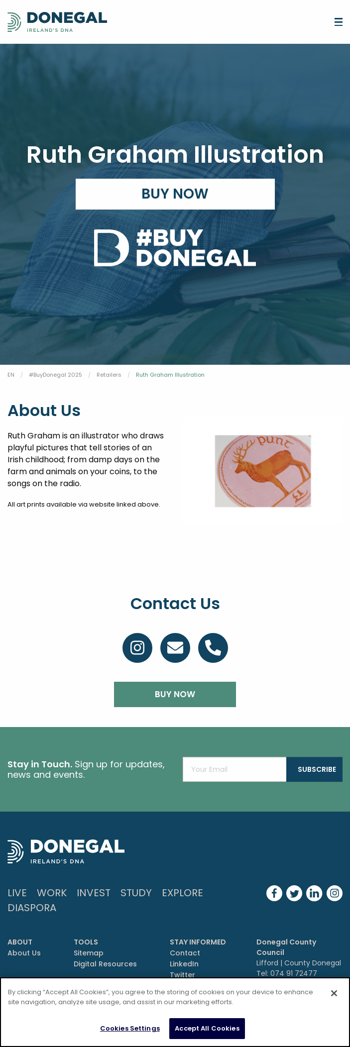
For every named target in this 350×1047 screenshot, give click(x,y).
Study (136, 893)
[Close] (334, 993)
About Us (24, 953)
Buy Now (175, 194)
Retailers (109, 375)
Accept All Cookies (207, 1028)
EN (10, 375)
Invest (94, 893)
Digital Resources (105, 964)
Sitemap (89, 953)
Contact (185, 953)
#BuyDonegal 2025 (55, 375)
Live (17, 893)
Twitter (182, 975)
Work (52, 893)
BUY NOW (175, 694)
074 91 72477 (293, 973)
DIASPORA (31, 908)
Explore (182, 893)
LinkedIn (184, 964)
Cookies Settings (130, 1028)
